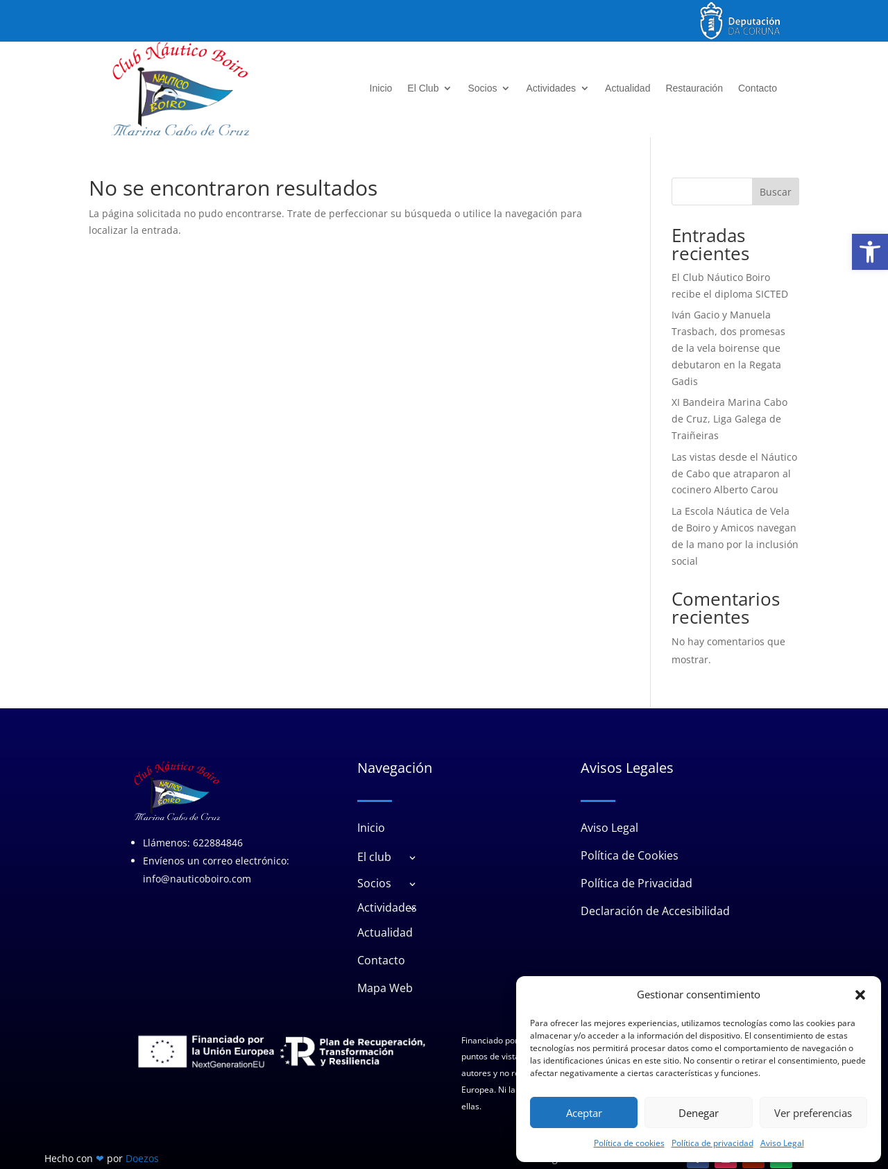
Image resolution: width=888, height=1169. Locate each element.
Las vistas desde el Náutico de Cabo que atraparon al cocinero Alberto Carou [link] (734, 473)
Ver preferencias (813, 1113)
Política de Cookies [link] (629, 855)
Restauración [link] (694, 88)
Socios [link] (482, 88)
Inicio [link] (381, 88)
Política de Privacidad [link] (636, 883)
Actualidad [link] (627, 88)
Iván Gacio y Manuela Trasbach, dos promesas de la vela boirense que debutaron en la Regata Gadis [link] (728, 347)
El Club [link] (422, 88)
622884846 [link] (218, 843)
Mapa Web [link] (385, 988)
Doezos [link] (142, 1158)
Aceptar (584, 1113)
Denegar (698, 1113)
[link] (870, 252)
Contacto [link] (757, 88)
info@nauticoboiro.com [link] (197, 879)
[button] (860, 995)
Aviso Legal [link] (782, 1143)
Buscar (776, 191)
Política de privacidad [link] (712, 1143)
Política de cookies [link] (629, 1143)
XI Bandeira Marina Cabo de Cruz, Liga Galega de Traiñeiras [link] (729, 418)
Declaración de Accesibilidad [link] (655, 911)
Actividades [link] (551, 88)
